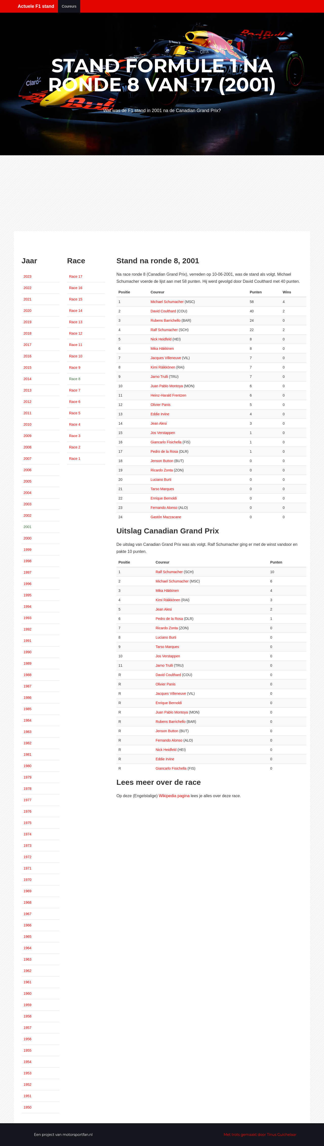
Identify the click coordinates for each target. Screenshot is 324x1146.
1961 (27, 982)
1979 (27, 777)
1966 (27, 925)
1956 (27, 1039)
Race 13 (75, 322)
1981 (27, 754)
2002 (27, 515)
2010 (27, 424)
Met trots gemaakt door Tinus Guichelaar (260, 1134)
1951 (27, 1096)
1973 (27, 846)
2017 (27, 345)
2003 (27, 504)
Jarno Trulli (159, 377)
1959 (27, 1005)
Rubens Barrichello (165, 320)
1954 (27, 1062)
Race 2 (74, 447)
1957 (27, 1028)
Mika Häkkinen (162, 349)
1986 (27, 698)
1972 (27, 857)
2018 (27, 333)
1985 (27, 709)
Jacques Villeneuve (166, 358)
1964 (27, 948)
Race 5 (74, 413)
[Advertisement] (162, 193)
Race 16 (75, 288)
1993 (27, 618)
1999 (27, 550)
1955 (27, 1050)
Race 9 (74, 367)
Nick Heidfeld (161, 339)
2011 (27, 413)
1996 (27, 584)
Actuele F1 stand (36, 6)
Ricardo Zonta (162, 470)
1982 (27, 743)
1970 (27, 880)
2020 (27, 311)
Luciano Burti (161, 480)
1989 (27, 663)
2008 (27, 447)
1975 (27, 823)
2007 (27, 459)
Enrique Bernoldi (164, 498)
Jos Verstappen (163, 433)
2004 (27, 493)
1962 (27, 971)
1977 (27, 800)
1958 (27, 1016)
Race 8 (74, 379)
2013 (27, 390)
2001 (27, 527)
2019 (27, 322)
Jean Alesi (159, 423)
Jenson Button (162, 461)
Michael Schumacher (167, 302)
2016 (27, 356)
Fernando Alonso (164, 508)
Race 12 (75, 333)
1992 (27, 629)
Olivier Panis (161, 405)
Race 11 (75, 345)
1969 (27, 891)
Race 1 (74, 459)
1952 (27, 1085)
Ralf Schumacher (164, 330)
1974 (27, 834)
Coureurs (69, 6)
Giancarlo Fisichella (166, 442)
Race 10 (75, 356)
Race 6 (74, 402)
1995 (27, 595)
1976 (27, 811)
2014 (27, 379)
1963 (27, 959)
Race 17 (75, 276)
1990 (27, 652)
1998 (27, 561)
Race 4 (74, 424)
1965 (27, 937)
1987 (27, 686)
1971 (27, 868)
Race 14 (75, 311)
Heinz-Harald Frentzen (168, 395)
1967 (27, 914)
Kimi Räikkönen (163, 367)
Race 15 (75, 299)
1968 (27, 902)
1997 (27, 572)
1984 (27, 720)
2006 (27, 470)
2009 (27, 436)
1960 (27, 993)
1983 (27, 732)
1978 (27, 789)
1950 (27, 1107)
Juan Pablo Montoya (167, 386)
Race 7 (74, 390)
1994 (27, 606)
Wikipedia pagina (174, 796)
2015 (27, 367)
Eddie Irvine (160, 414)
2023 (27, 276)
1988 (27, 675)
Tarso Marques (162, 489)
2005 (27, 481)
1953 (27, 1073)
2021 (27, 299)
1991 (27, 641)
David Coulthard (163, 311)
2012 (27, 402)
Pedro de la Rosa (164, 451)
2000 (27, 538)
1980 (27, 766)
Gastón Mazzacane (166, 517)
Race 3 (74, 436)
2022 (27, 288)
